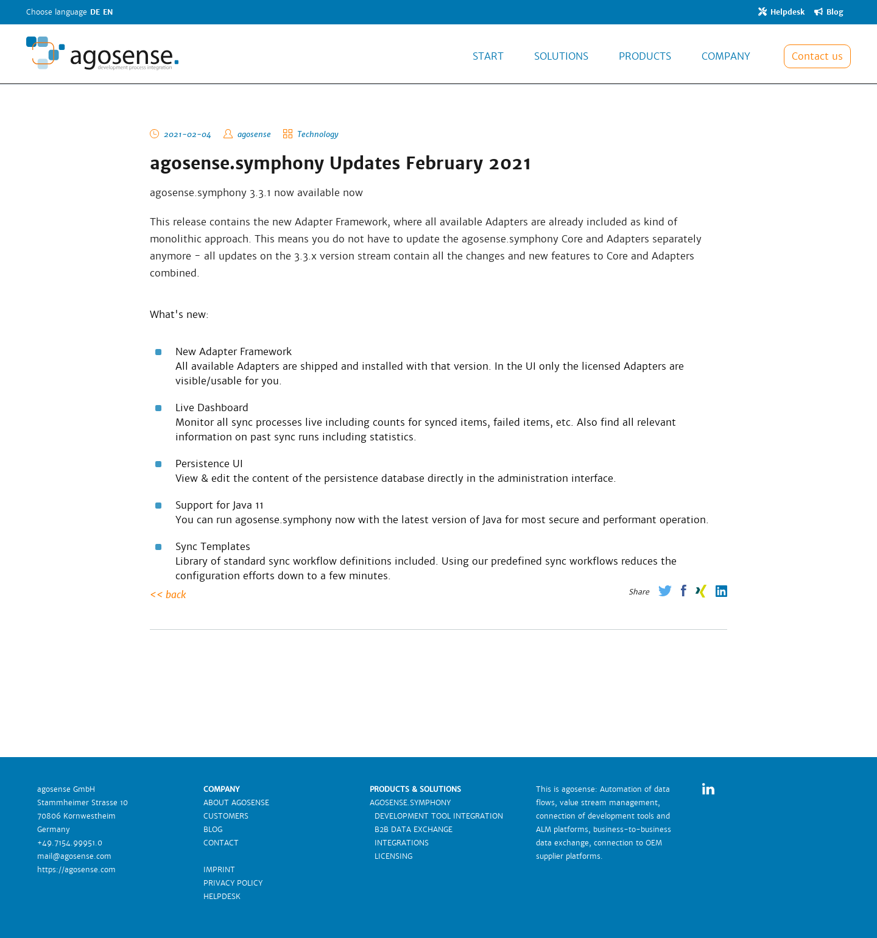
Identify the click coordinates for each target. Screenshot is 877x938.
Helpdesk (781, 12)
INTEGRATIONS (399, 843)
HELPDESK (222, 896)
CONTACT (221, 843)
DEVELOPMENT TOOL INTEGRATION (436, 816)
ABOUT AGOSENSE (236, 803)
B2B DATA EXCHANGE (411, 829)
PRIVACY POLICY (232, 883)
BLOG (212, 829)
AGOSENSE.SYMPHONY (410, 803)
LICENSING (391, 856)
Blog (829, 12)
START (488, 57)
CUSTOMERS (225, 816)
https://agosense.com (76, 870)
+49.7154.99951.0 (69, 843)
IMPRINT (219, 870)
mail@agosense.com (74, 856)
